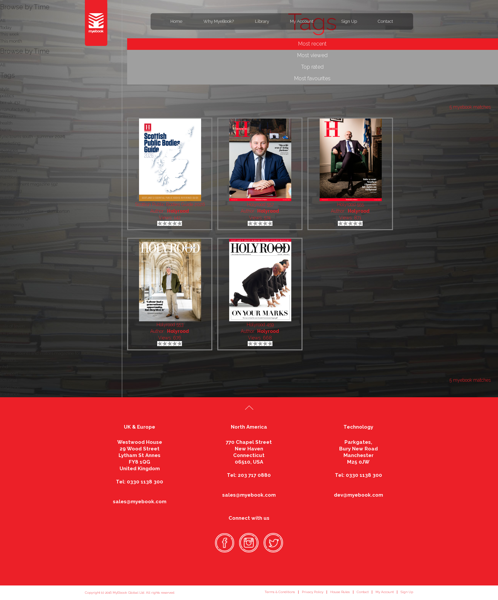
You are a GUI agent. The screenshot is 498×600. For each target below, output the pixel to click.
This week (9, 34)
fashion (7, 279)
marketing (10, 143)
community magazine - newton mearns (39, 265)
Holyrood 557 (260, 204)
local (5, 251)
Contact (385, 21)
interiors (8, 116)
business (8, 231)
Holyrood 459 (260, 324)
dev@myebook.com (358, 495)
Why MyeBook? (218, 21)
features (8, 245)
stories (6, 156)
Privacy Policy (312, 592)
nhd (4, 366)
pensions (9, 238)
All (3, 64)
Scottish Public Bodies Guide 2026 (170, 204)
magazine (10, 387)
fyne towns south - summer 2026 (32, 136)
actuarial (8, 380)
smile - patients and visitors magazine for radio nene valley (57, 353)
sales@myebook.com (139, 502)
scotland (8, 170)
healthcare (10, 204)
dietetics (8, 299)
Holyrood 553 (170, 324)
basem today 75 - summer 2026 (31, 306)
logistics (8, 272)
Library (262, 21)
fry (2, 292)
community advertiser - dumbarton (35, 211)
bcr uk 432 (10, 102)
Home (176, 21)
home (6, 129)
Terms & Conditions (280, 592)
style (4, 89)
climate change (15, 218)
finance (7, 258)
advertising (11, 190)
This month (11, 41)
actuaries (9, 150)
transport (9, 373)
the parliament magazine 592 (29, 184)
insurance (9, 393)
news (5, 163)
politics (7, 95)
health (6, 123)
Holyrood (178, 211)
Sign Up (349, 21)
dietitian (8, 346)
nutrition (8, 197)
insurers (8, 359)
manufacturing (15, 109)
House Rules (340, 592)
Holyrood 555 (350, 204)
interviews (10, 285)
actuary (7, 339)
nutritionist (10, 177)
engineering (12, 224)
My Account (301, 21)
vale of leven (12, 326)
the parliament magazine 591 (28, 332)
